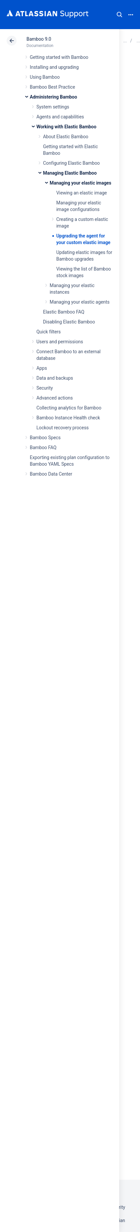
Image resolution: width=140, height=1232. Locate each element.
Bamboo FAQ (43, 447)
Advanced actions (54, 398)
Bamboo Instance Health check (68, 417)
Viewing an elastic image (81, 192)
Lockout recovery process (62, 427)
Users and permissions (59, 341)
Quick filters (48, 331)
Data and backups (54, 378)
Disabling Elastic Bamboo (69, 321)
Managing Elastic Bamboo (70, 173)
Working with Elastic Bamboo (66, 126)
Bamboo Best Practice (52, 87)
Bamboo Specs (45, 437)
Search (119, 14)
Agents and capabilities (60, 116)
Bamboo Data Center (51, 474)
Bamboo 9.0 (38, 39)
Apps (41, 368)
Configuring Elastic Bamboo (71, 163)
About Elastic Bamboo (65, 136)
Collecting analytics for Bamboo (68, 407)
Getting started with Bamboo (59, 57)
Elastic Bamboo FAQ (63, 312)
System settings (52, 106)
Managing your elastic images (80, 183)
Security (44, 388)
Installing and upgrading (54, 67)
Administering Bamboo (53, 97)
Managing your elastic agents (80, 302)
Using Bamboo (45, 77)
